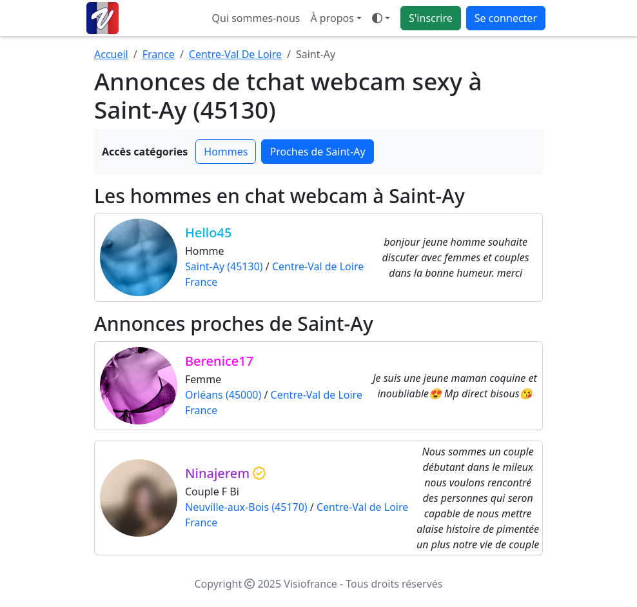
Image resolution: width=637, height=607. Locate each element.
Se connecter (506, 18)
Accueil (111, 54)
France (158, 54)
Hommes (226, 151)
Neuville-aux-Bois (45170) (246, 507)
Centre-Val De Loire (235, 54)
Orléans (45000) (223, 395)
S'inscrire (431, 18)
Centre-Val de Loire (318, 266)
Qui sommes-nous (256, 18)
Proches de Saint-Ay (317, 151)
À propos (331, 18)
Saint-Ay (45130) (224, 266)
